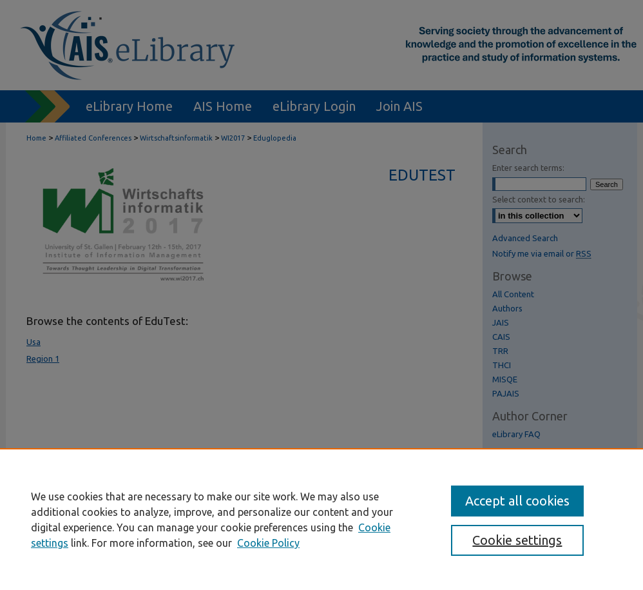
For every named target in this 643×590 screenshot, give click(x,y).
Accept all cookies (517, 500)
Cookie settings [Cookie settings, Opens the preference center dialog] (517, 540)
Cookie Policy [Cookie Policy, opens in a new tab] (268, 543)
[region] (321, 519)
